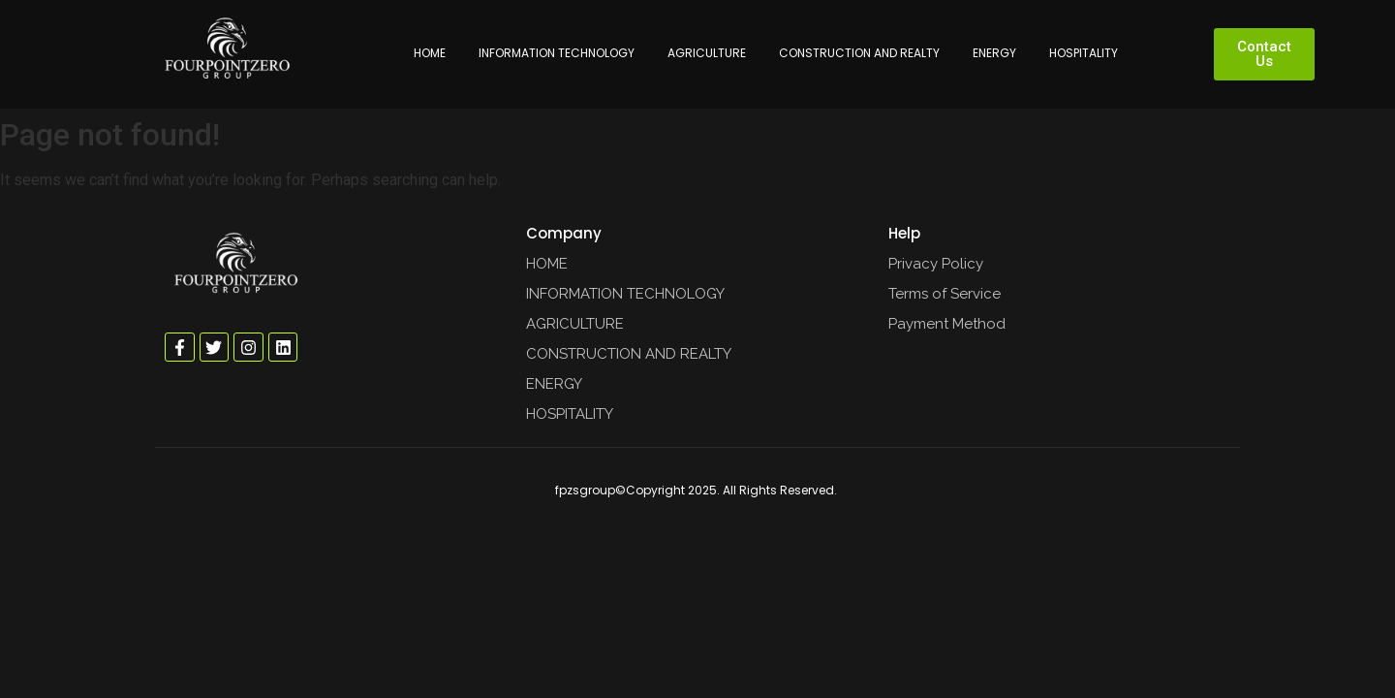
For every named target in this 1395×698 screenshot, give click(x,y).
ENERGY (994, 53)
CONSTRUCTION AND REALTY (859, 53)
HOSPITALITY (1083, 53)
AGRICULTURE (706, 53)
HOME (430, 53)
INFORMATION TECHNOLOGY (557, 53)
